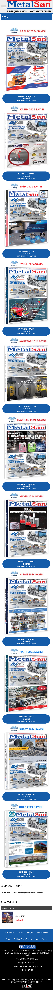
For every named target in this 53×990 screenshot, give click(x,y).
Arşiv (8, 939)
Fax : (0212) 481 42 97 (27, 962)
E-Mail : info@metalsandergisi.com (27, 966)
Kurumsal (9, 932)
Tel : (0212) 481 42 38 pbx (27, 959)
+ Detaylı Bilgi (20, 920)
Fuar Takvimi (42, 932)
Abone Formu (41, 939)
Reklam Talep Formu (23, 939)
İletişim (30, 932)
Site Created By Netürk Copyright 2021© (19, 979)
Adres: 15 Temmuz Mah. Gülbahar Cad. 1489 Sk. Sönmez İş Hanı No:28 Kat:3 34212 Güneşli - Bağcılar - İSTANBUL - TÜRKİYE (27, 953)
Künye (20, 932)
